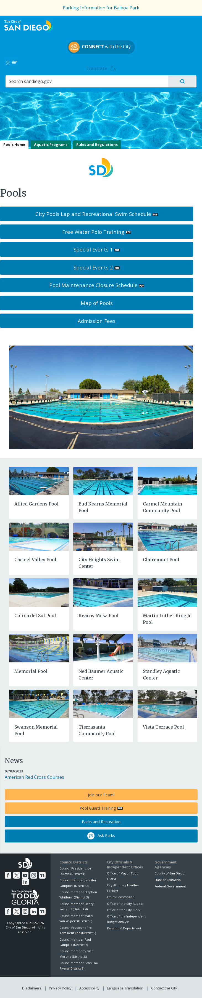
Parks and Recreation (101, 821)
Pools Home (14, 144)
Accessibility (89, 987)
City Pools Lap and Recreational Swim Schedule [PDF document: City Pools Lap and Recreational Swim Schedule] (93, 213)
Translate (101, 68)
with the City (100, 47)
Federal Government (170, 886)
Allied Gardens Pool (36, 504)
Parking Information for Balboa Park (101, 8)
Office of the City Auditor (125, 903)
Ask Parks (101, 835)
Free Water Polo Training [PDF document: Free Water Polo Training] (93, 231)
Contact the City (163, 987)
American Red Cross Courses (34, 777)
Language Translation (124, 987)
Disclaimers (33, 987)
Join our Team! (101, 795)
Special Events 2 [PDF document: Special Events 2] (93, 267)
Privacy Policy (60, 987)
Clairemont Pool (161, 559)
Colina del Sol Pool (35, 615)
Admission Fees (97, 320)
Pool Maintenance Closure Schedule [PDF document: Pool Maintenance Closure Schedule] (93, 285)
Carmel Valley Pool (35, 559)
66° (15, 62)
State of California (167, 880)
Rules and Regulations (97, 144)
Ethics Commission (121, 897)
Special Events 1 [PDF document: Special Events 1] (93, 249)
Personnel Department (124, 928)
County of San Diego (169, 873)
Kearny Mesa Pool (98, 615)
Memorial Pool (31, 671)
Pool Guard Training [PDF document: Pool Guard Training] (98, 808)
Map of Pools (97, 302)
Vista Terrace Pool (163, 727)
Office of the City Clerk (123, 910)
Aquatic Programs (50, 144)
